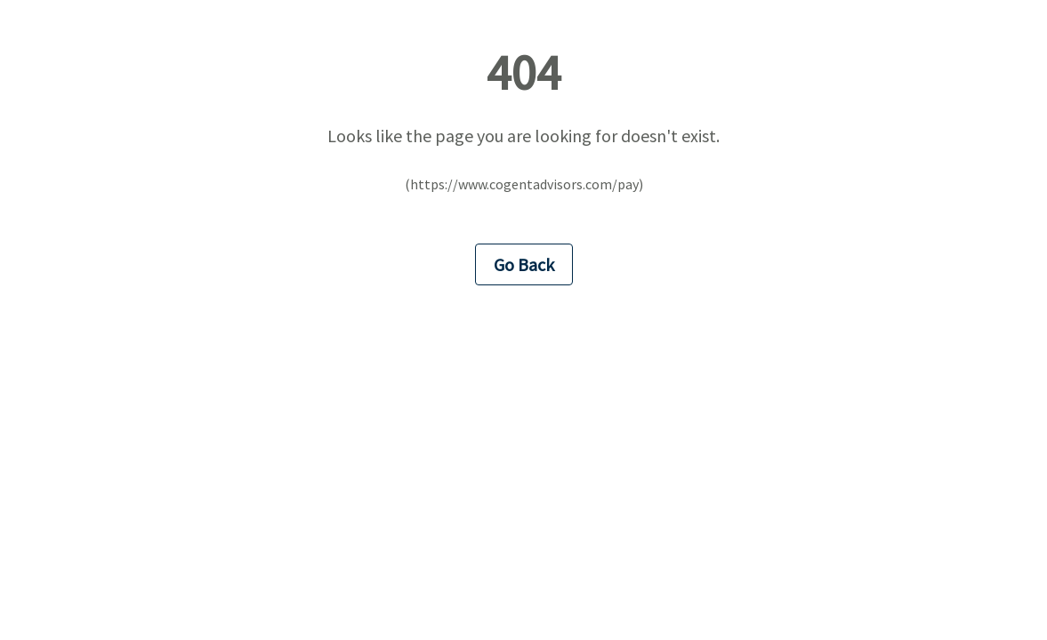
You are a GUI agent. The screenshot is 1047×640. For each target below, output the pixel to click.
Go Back (524, 264)
